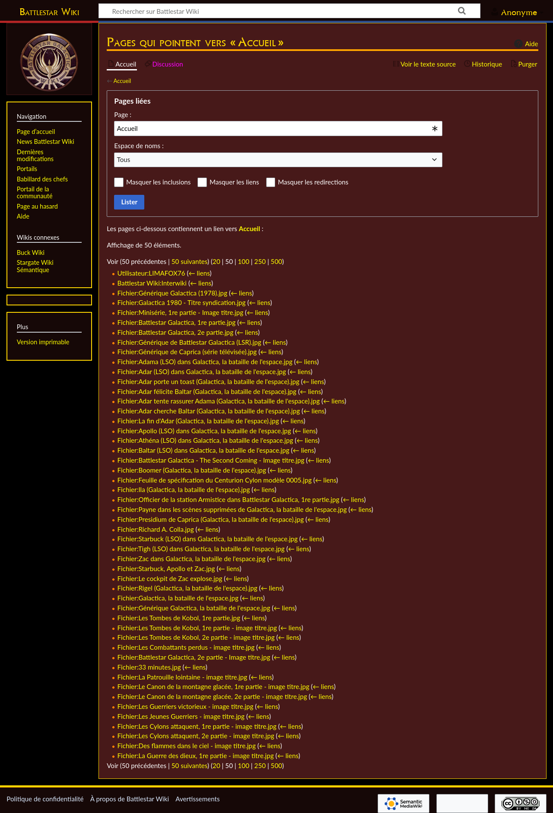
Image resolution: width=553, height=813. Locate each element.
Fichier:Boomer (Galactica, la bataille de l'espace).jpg (192, 470)
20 (216, 261)
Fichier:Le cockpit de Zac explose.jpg (170, 578)
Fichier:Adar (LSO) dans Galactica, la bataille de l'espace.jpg (202, 371)
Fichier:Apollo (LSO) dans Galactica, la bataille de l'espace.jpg (204, 431)
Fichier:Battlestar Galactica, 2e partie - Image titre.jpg (194, 657)
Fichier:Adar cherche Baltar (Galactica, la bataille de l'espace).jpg (209, 411)
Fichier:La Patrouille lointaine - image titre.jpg (183, 677)
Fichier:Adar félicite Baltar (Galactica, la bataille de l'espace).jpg (207, 391)
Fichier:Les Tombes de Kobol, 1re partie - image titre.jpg (197, 628)
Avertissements (197, 799)
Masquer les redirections (313, 182)
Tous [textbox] (123, 159)
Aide (525, 43)
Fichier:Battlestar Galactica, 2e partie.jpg (176, 332)
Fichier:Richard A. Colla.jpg (156, 529)
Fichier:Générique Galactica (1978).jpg (173, 293)
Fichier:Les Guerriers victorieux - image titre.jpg (186, 706)
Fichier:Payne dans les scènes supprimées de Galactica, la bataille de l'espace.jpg (232, 509)
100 (243, 261)
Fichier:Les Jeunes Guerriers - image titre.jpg (181, 716)
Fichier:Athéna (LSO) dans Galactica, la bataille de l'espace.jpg (205, 440)
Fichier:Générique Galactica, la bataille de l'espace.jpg (194, 608)
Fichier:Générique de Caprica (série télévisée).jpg (187, 352)
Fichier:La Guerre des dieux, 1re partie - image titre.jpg (196, 755)
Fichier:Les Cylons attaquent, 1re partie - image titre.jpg (197, 726)
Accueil (122, 80)
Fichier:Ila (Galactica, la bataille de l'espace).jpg (184, 489)
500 (276, 261)
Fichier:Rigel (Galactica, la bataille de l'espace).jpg (187, 588)
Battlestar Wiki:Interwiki (152, 283)
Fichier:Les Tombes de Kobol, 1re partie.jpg (179, 618)
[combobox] (278, 128)
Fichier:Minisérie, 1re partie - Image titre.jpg (181, 312)
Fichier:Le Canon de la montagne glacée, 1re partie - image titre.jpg (213, 686)
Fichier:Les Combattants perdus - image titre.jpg (186, 647)
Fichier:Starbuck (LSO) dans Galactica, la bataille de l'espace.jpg (208, 539)
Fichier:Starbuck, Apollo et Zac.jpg (166, 568)
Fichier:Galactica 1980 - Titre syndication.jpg (182, 302)
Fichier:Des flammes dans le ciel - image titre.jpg (187, 745)
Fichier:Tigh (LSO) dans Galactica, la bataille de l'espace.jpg (201, 549)
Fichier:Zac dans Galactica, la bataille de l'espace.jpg (192, 558)
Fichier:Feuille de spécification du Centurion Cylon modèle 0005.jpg (215, 480)
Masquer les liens (234, 182)
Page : (122, 114)
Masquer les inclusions (158, 182)
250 (260, 261)
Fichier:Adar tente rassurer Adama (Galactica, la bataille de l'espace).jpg (219, 401)
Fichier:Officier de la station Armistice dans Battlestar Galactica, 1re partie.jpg (229, 499)
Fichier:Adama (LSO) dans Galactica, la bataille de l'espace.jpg (205, 361)
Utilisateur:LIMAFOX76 (151, 273)
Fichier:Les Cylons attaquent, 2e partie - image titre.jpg (196, 736)
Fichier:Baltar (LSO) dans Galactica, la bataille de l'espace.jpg (203, 450)
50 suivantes (189, 261)
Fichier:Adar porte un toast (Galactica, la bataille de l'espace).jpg (208, 381)
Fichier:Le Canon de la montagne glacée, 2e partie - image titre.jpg (212, 696)
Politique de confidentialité (44, 799)
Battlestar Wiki (49, 12)
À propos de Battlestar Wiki (129, 799)
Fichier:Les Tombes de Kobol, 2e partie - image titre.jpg (196, 637)
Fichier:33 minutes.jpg (149, 667)
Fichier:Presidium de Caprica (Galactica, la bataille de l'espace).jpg (211, 519)
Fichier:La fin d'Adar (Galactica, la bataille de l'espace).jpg (198, 421)
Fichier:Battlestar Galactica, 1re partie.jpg (177, 322)
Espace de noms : (139, 145)
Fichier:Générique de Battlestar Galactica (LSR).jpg (189, 342)
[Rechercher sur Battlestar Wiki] (289, 11)
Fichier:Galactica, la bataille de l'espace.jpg (178, 598)
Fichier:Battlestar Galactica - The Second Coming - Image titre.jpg (211, 460)
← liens (199, 273)
